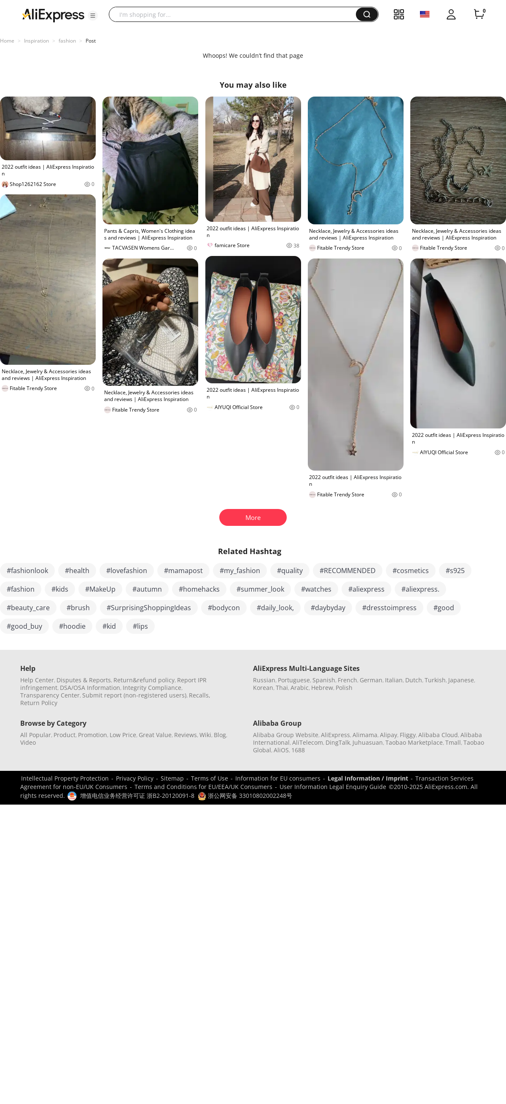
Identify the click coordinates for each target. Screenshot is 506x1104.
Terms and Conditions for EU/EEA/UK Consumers (203, 787)
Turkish (435, 680)
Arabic (300, 688)
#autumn (147, 589)
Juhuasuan (368, 742)
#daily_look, (275, 607)
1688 (298, 750)
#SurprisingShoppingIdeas (149, 607)
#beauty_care (28, 607)
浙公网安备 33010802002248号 (245, 796)
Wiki (205, 735)
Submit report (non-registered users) (134, 695)
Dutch (413, 680)
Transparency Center (50, 695)
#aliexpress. (420, 589)
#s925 (455, 570)
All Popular (35, 735)
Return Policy (38, 703)
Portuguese (294, 680)
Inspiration (36, 40)
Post (91, 40)
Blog (220, 735)
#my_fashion (240, 570)
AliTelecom (307, 742)
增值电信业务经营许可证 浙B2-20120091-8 (137, 796)
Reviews (185, 735)
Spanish (323, 680)
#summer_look (260, 589)
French (347, 680)
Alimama (365, 735)
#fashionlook (27, 570)
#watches (316, 589)
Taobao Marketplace (414, 742)
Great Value (155, 735)
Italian (394, 680)
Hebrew (322, 688)
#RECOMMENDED (348, 570)
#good (443, 607)
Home (7, 40)
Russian (264, 680)
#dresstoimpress (389, 607)
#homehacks (199, 589)
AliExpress (335, 735)
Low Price (123, 735)
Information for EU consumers (277, 778)
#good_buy (24, 626)
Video (28, 742)
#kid (109, 626)
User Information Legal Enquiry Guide (333, 787)
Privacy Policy (134, 778)
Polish (344, 688)
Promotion (92, 735)
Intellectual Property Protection (65, 778)
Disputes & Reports (84, 680)
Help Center (37, 680)
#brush (78, 607)
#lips (140, 626)
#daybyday (328, 607)
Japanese (461, 680)
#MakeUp (100, 589)
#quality (290, 570)
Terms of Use (209, 778)
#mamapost (183, 570)
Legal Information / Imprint (368, 778)
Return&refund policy (144, 680)
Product (64, 735)
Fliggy (408, 735)
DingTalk (338, 742)
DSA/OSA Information (90, 688)
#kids (59, 589)
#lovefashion (126, 570)
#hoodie (72, 626)
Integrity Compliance (152, 688)
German (371, 680)
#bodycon (224, 607)
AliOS (281, 750)
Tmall (453, 742)
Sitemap (172, 778)
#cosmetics (411, 570)
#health (77, 570)
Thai (282, 688)
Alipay (388, 735)
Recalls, (199, 695)
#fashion (21, 589)
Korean (263, 688)
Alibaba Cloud (438, 735)
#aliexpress (366, 589)
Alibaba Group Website (285, 735)
